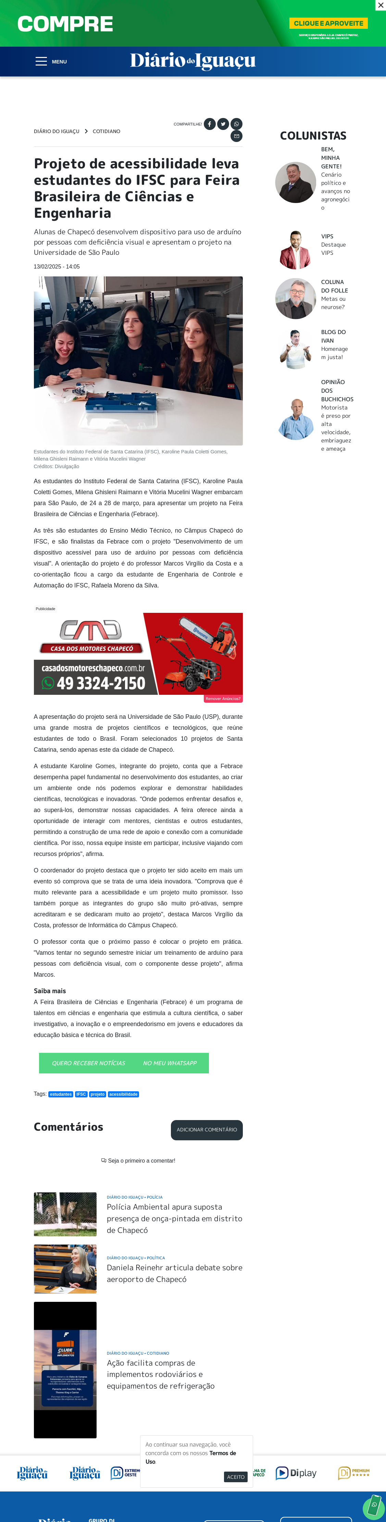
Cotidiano (106, 131)
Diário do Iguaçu (56, 131)
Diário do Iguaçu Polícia (135, 1109)
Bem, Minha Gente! (331, 157)
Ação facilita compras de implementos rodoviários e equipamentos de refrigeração (161, 1286)
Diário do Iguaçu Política (136, 1169)
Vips (327, 236)
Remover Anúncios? (223, 698)
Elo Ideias (342, 1500)
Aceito (236, 1477)
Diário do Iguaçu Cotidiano (138, 1265)
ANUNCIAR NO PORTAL (316, 1441)
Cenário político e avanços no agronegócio (335, 191)
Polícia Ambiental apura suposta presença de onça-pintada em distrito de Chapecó (174, 1130)
